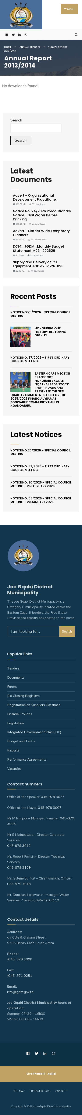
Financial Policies (19, 714)
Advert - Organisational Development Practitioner (35, 197)
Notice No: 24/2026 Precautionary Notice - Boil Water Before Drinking (42, 215)
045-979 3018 (19, 884)
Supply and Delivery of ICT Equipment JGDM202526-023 (38, 264)
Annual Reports (29, 47)
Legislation (15, 723)
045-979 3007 (49, 807)
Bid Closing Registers (23, 696)
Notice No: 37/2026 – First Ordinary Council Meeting (39, 359)
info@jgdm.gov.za (20, 992)
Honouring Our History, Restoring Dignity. (50, 332)
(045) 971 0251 (19, 975)
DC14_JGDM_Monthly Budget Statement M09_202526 (38, 248)
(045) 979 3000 (19, 959)
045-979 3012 (19, 845)
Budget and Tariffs (21, 741)
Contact (61, 1091)
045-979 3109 (19, 867)
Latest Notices (36, 435)
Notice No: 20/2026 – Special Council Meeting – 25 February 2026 (41, 484)
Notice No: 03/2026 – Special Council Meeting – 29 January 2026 (41, 500)
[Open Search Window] (75, 34)
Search (16, 120)
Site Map (18, 1091)
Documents (16, 677)
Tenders (13, 668)
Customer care (39, 1091)
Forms (12, 686)
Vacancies (14, 768)
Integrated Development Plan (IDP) (34, 732)
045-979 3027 (52, 797)
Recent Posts (33, 297)
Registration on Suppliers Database (33, 705)
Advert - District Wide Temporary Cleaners (41, 232)
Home (7, 47)
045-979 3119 (47, 900)
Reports (13, 750)
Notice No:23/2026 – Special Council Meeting (40, 314)
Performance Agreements (26, 759)
